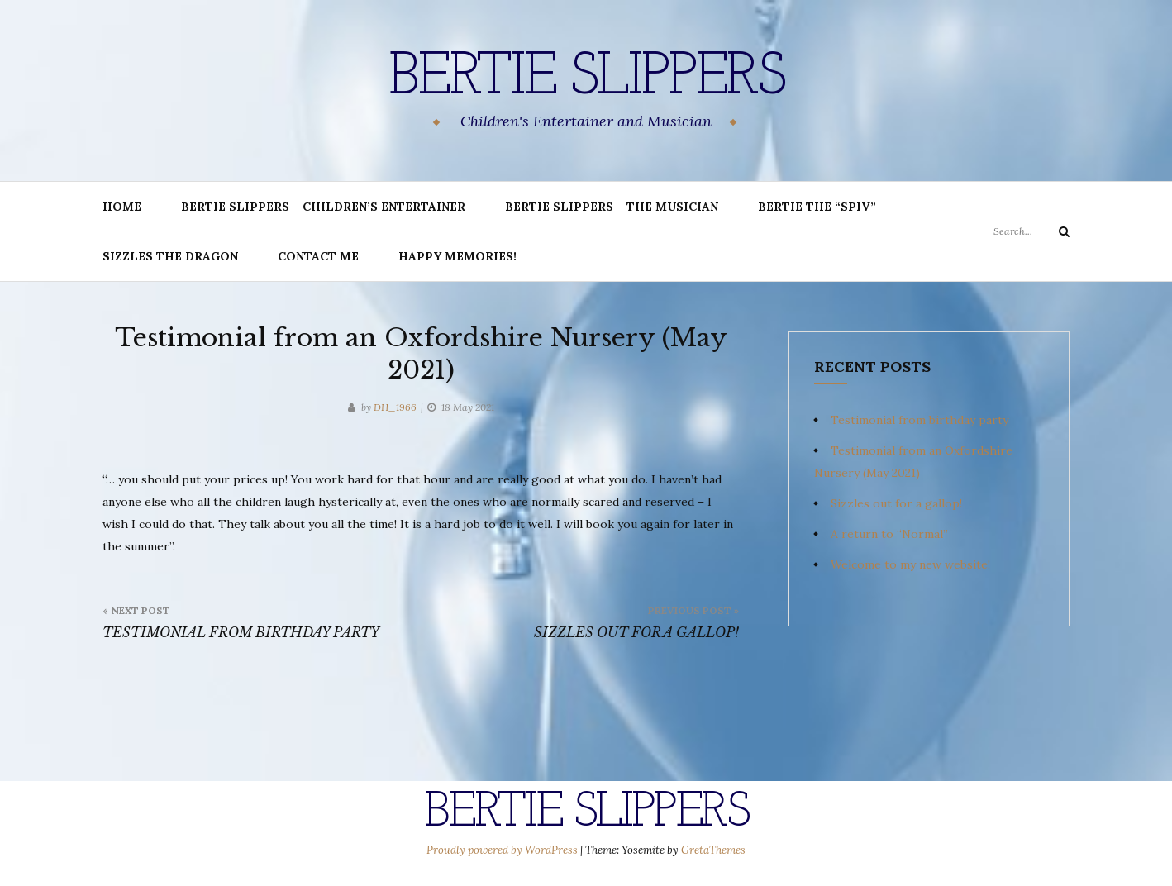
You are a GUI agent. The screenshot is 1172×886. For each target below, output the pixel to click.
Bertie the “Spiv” (817, 206)
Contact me (318, 256)
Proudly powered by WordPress (503, 850)
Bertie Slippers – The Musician (611, 206)
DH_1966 (395, 407)
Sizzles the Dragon (170, 256)
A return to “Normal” (889, 533)
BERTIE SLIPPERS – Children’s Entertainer (323, 206)
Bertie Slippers (586, 78)
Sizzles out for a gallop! (896, 503)
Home (121, 206)
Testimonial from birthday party (919, 419)
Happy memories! (457, 256)
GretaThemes (713, 850)
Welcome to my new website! (910, 564)
